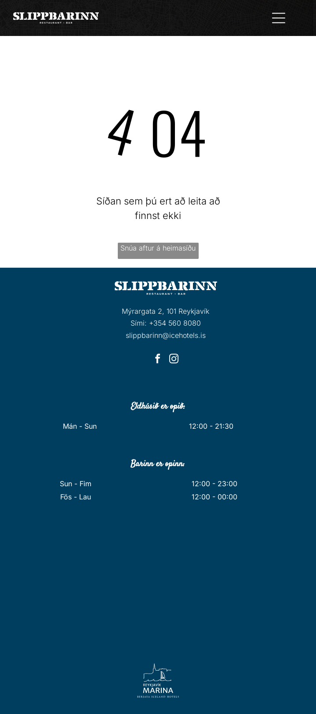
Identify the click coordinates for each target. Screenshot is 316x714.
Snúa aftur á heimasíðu (158, 248)
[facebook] (158, 360)
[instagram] (174, 360)
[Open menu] (278, 18)
